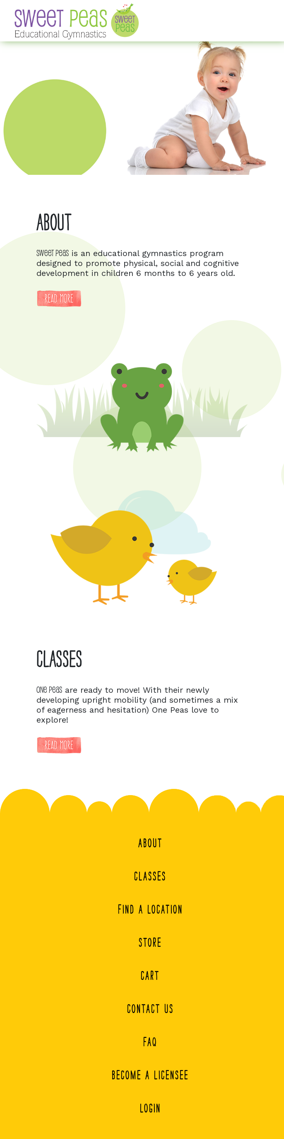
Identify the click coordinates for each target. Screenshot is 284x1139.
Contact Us (150, 1009)
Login (150, 1108)
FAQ (150, 1042)
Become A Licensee (150, 1075)
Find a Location (150, 909)
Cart (150, 975)
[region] (142, 108)
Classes (150, 876)
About (150, 843)
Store (150, 942)
